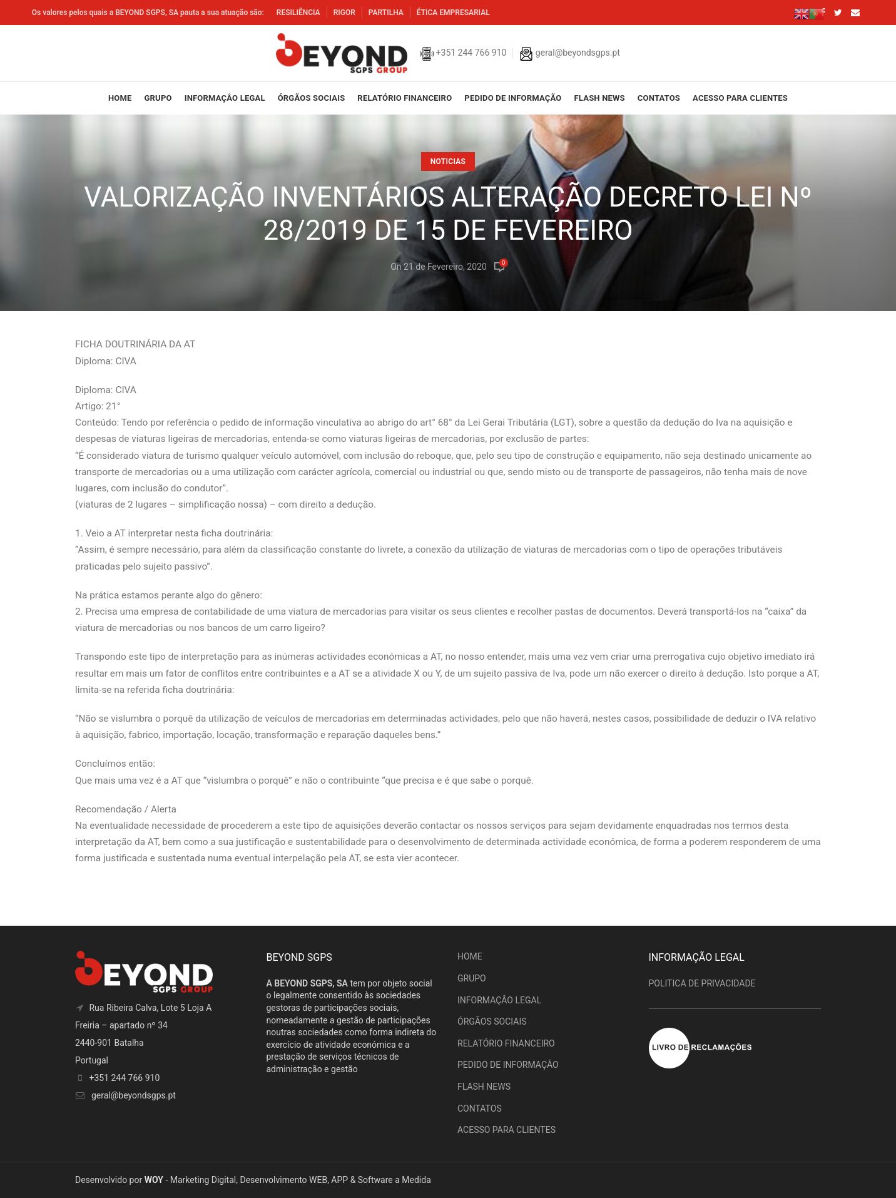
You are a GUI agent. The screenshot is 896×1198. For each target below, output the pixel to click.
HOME (469, 956)
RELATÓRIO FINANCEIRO (506, 1043)
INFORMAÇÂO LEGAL (499, 1000)
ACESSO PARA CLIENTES (506, 1130)
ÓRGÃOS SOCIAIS (492, 1021)
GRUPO (471, 978)
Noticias (448, 161)
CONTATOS (479, 1108)
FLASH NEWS (484, 1087)
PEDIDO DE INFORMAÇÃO (508, 1065)
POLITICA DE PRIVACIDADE (702, 983)
